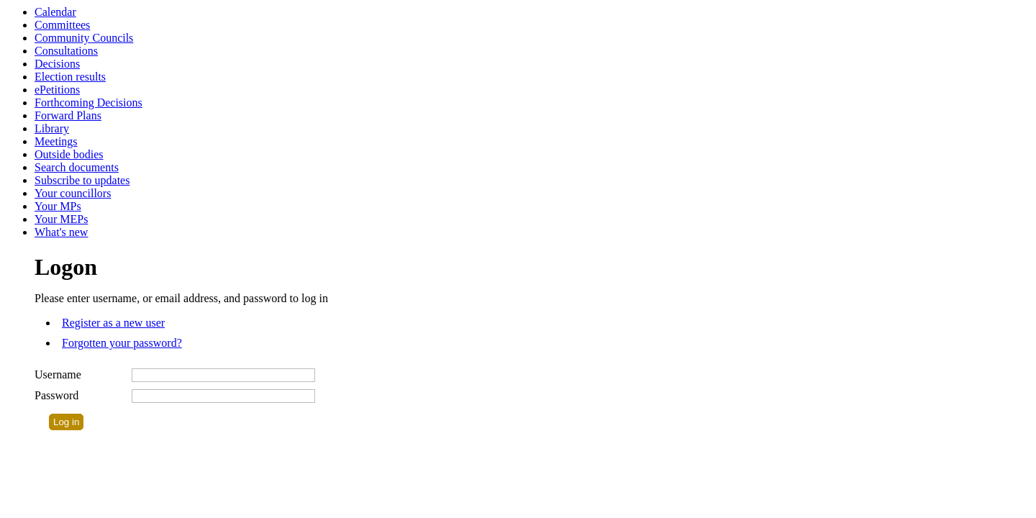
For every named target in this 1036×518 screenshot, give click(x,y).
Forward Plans (68, 115)
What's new (61, 232)
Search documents (77, 167)
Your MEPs (61, 219)
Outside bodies (69, 154)
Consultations (66, 51)
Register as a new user (113, 323)
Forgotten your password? (122, 343)
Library (52, 128)
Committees (62, 25)
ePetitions (57, 89)
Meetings (56, 141)
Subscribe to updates (82, 180)
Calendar (55, 12)
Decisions (57, 64)
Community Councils (84, 38)
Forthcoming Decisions (88, 102)
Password (56, 395)
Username (58, 374)
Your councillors (73, 193)
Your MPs (58, 206)
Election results (70, 77)
